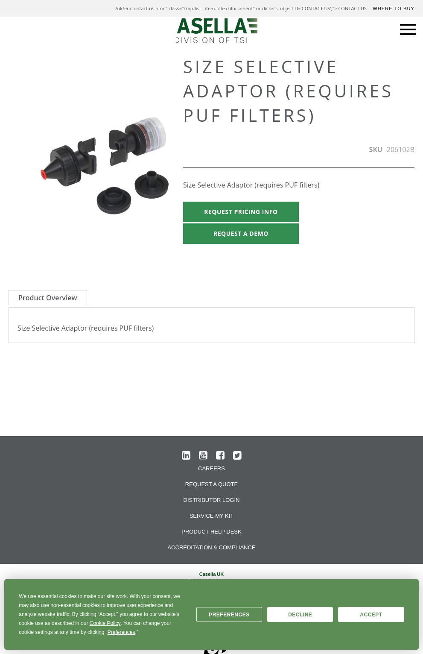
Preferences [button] (121, 632)
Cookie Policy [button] (105, 623)
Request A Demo (240, 233)
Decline (300, 615)
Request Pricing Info (240, 212)
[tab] (48, 297)
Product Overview (47, 297)
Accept (371, 615)
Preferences (229, 615)
